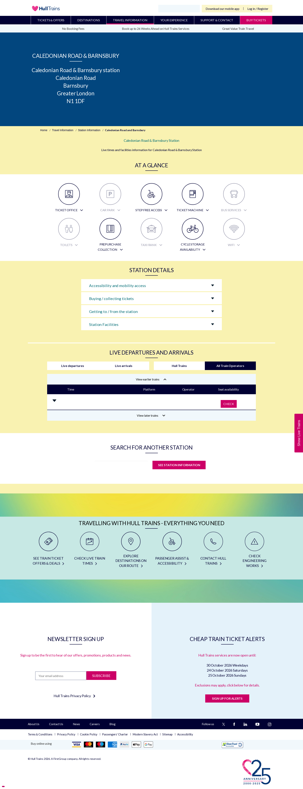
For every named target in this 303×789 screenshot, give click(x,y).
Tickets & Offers (50, 20)
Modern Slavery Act (145, 734)
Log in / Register (257, 8)
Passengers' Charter (115, 734)
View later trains (151, 415)
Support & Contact (217, 20)
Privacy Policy (66, 734)
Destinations (88, 20)
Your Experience (174, 20)
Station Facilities (103, 324)
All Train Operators (230, 366)
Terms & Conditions (40, 734)
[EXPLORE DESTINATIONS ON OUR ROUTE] (131, 551)
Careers (95, 724)
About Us (33, 724)
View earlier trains (151, 379)
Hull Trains (179, 366)
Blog (112, 724)
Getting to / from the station (113, 311)
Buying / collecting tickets (111, 298)
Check (228, 404)
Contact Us (56, 724)
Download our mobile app (222, 8)
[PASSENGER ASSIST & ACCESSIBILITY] (172, 551)
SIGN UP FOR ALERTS (227, 698)
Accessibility (185, 734)
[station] (121, 466)
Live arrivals (123, 366)
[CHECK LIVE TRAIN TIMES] (89, 551)
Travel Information (130, 20)
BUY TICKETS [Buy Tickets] (256, 20)
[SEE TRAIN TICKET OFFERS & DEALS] (48, 551)
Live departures (72, 366)
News (76, 724)
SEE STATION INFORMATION (179, 465)
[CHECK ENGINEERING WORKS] (254, 551)
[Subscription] (60, 675)
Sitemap (167, 734)
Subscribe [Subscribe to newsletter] (101, 676)
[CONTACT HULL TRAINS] (213, 551)
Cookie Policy (89, 734)
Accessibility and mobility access (117, 285)
